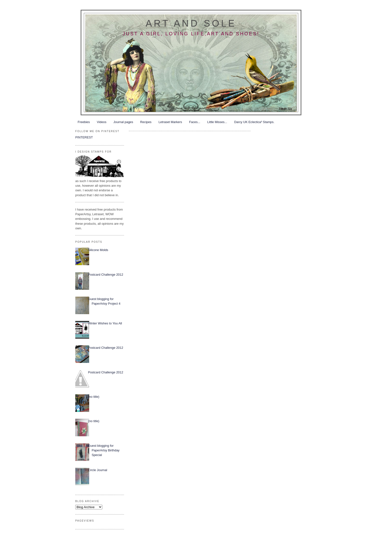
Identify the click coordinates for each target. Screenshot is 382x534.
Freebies (84, 122)
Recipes (145, 122)
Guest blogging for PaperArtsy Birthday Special (103, 450)
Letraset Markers (170, 122)
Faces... (194, 122)
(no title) (93, 396)
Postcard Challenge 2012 (105, 274)
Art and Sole (191, 23)
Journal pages (123, 122)
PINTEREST (84, 137)
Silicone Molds (98, 250)
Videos (101, 122)
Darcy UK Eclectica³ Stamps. (254, 122)
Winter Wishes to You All (105, 323)
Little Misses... (217, 122)
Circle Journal (97, 470)
